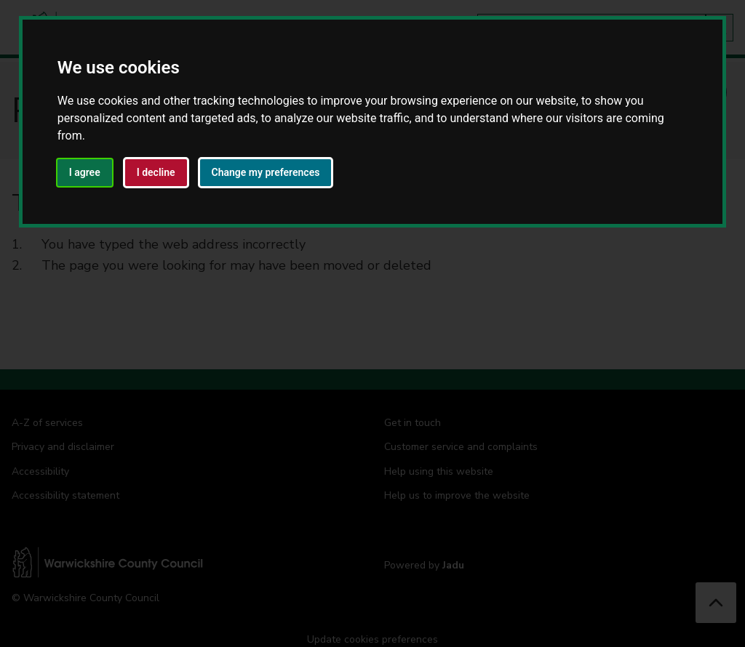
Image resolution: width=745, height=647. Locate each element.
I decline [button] (156, 172)
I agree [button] (84, 172)
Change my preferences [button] (266, 172)
